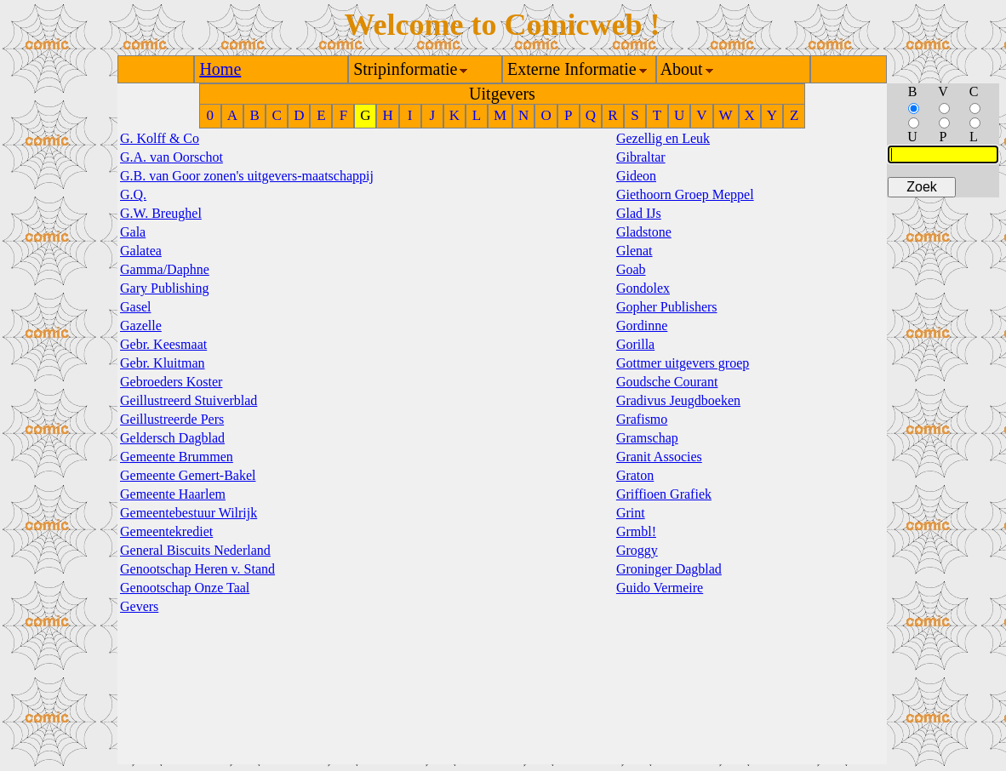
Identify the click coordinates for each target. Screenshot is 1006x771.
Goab (631, 269)
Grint (630, 512)
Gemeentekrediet (166, 531)
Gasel (135, 307)
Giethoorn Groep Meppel (685, 194)
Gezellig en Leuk (663, 138)
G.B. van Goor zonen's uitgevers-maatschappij (247, 175)
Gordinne (641, 325)
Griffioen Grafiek (664, 494)
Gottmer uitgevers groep (682, 363)
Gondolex (643, 288)
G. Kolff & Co (159, 138)
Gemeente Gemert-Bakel (187, 475)
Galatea (141, 250)
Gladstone (644, 232)
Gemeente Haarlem (173, 494)
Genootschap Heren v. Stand (197, 569)
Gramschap (647, 438)
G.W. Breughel (161, 213)
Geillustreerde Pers (172, 419)
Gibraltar (641, 157)
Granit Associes (659, 456)
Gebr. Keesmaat (163, 344)
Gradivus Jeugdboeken (678, 400)
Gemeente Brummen (176, 456)
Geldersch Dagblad (172, 438)
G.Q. (133, 194)
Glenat (634, 250)
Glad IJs (638, 213)
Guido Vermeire (659, 587)
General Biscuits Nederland (195, 550)
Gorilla (635, 344)
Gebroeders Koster (171, 381)
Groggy (637, 550)
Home (220, 69)
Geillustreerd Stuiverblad (188, 400)
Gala (133, 232)
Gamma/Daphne (164, 269)
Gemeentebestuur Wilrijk (188, 512)
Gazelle (141, 325)
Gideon (636, 175)
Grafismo (641, 419)
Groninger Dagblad (669, 569)
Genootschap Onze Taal (184, 587)
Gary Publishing (164, 288)
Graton (635, 475)
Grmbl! (636, 531)
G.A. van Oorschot (171, 157)
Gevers (139, 606)
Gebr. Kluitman (162, 363)
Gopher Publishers (666, 307)
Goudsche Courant (667, 381)
